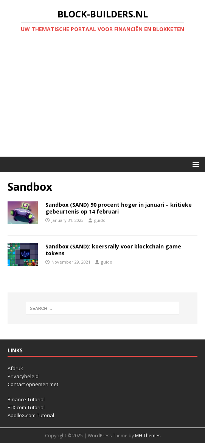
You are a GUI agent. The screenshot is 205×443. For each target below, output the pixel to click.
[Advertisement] (102, 100)
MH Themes (147, 435)
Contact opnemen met (33, 384)
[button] (194, 164)
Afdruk (15, 368)
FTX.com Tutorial (26, 407)
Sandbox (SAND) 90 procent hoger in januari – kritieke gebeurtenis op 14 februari (118, 208)
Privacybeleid (23, 376)
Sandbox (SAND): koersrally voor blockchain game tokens (113, 250)
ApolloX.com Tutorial (31, 415)
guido (100, 220)
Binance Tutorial (26, 399)
